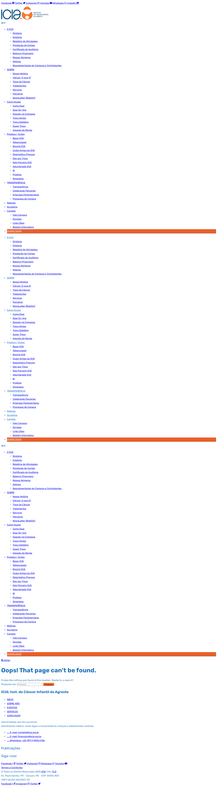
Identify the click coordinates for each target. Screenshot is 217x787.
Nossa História (20, 73)
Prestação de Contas (24, 45)
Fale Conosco (20, 215)
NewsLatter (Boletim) (24, 97)
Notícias (11, 203)
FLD (54, 771)
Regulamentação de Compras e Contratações (37, 65)
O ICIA (10, 29)
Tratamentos (19, 85)
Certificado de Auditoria (25, 49)
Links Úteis (18, 223)
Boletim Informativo (23, 227)
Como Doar (18, 106)
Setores (17, 61)
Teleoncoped (19, 142)
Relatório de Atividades (25, 41)
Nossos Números (22, 57)
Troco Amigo (19, 118)
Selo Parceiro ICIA (22, 162)
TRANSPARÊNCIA (16, 182)
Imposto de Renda (22, 130)
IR (14, 170)
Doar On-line (19, 110)
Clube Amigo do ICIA (24, 150)
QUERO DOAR (14, 231)
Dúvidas (17, 219)
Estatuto (17, 37)
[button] (108, 23)
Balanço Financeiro (23, 53)
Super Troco (19, 126)
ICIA (43, 771)
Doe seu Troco (20, 158)
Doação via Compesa (24, 114)
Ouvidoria (12, 207)
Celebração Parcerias (24, 190)
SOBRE (10, 69)
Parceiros (18, 93)
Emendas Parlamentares (26, 194)
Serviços (17, 89)
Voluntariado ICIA (22, 166)
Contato (11, 211)
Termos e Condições (12, 767)
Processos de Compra (24, 198)
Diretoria (17, 33)
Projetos (17, 174)
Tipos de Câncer (21, 81)
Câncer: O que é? (22, 77)
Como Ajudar (14, 102)
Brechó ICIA (19, 146)
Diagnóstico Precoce (24, 154)
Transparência (20, 186)
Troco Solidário (21, 122)
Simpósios (18, 178)
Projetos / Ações (16, 134)
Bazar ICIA (18, 138)
